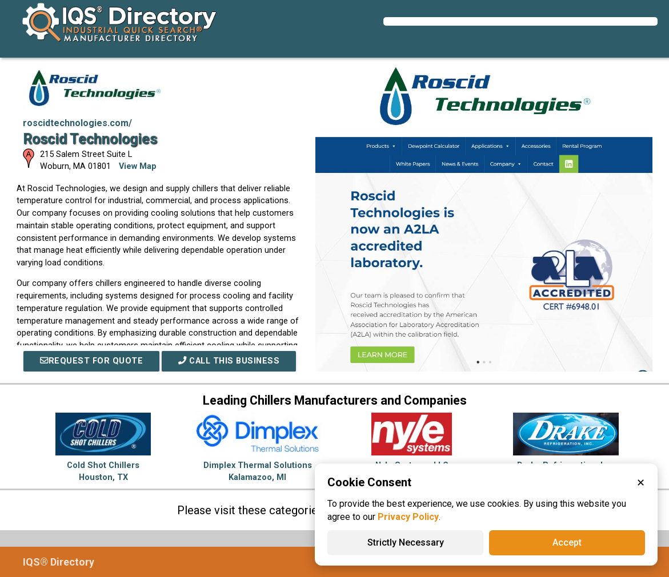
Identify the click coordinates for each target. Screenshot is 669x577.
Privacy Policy (408, 516)
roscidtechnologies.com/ (77, 123)
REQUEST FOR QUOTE (91, 361)
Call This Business (228, 361)
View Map (138, 166)
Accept (567, 542)
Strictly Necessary (405, 542)
